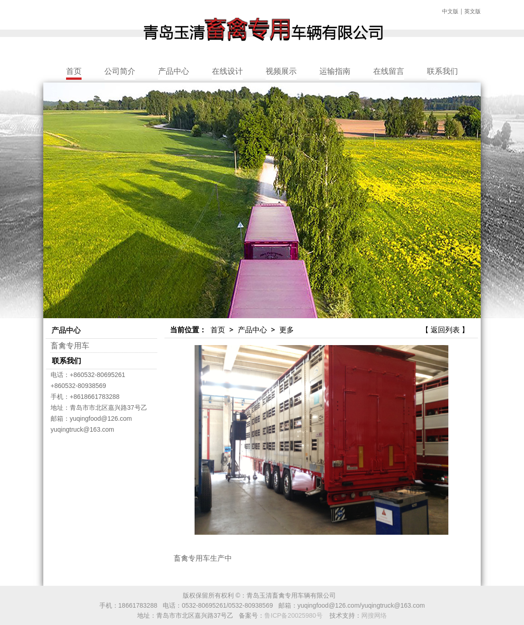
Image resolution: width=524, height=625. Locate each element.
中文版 (450, 11)
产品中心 (173, 71)
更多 (286, 330)
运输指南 (334, 71)
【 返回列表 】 (445, 330)
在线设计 (227, 71)
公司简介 (119, 71)
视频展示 (281, 71)
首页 (74, 71)
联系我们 (442, 71)
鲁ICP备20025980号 (293, 615)
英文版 (472, 11)
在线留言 (388, 71)
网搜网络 (374, 615)
